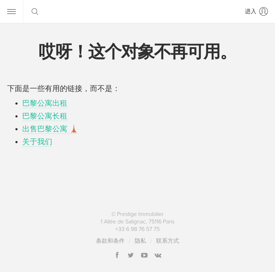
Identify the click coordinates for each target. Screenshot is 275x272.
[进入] (256, 11)
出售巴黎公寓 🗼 (50, 129)
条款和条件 (110, 241)
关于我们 (37, 141)
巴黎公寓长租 (44, 116)
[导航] (11, 11)
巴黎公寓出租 (44, 103)
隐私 (140, 241)
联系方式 (167, 241)
